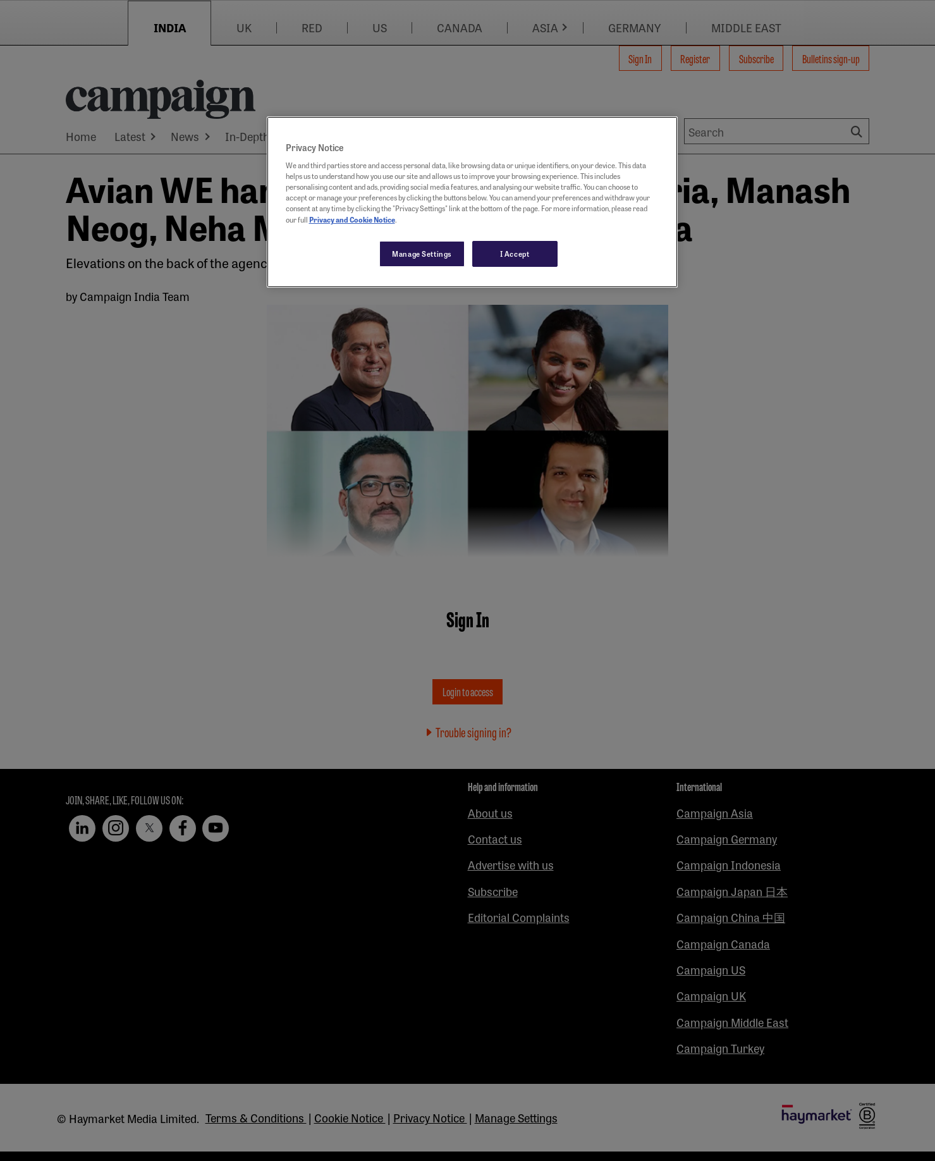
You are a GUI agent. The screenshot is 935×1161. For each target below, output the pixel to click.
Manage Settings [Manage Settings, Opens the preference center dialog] (422, 254)
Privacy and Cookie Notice (352, 219)
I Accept (515, 254)
